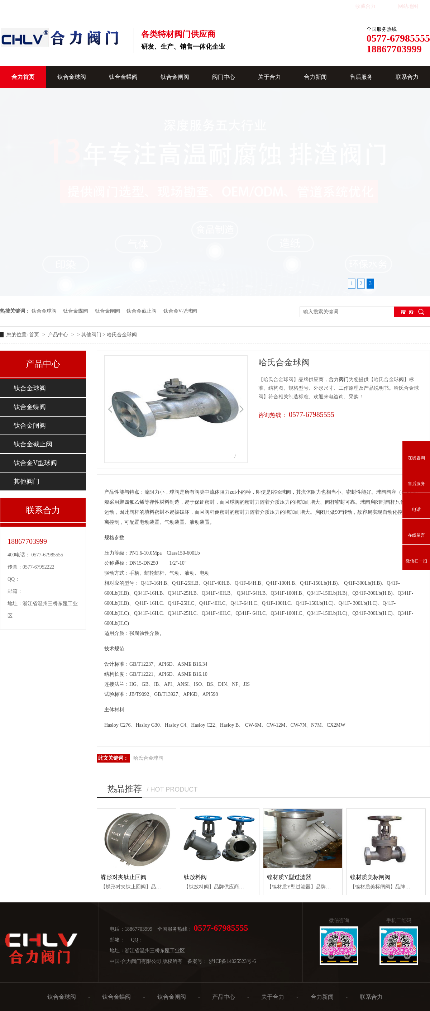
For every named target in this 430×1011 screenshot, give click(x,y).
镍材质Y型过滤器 (289, 877)
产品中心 (59, 334)
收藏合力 (365, 6)
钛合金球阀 (71, 77)
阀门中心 (223, 77)
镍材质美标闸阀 (370, 877)
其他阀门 (91, 334)
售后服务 (361, 77)
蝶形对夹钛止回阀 (124, 877)
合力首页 (22, 77)
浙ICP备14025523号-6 (232, 961)
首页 (34, 334)
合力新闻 (315, 77)
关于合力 (269, 77)
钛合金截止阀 (141, 311)
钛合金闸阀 (175, 77)
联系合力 (407, 77)
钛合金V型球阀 (180, 311)
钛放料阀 (195, 877)
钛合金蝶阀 (123, 77)
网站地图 (408, 6)
